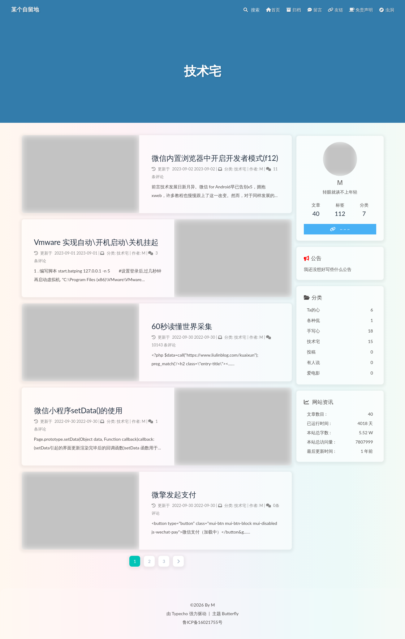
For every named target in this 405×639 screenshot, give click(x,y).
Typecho (180, 613)
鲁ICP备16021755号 (202, 622)
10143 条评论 (162, 346)
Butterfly (230, 613)
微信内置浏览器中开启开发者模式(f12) (206, 159)
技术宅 (239, 175)
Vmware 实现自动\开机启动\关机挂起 (96, 242)
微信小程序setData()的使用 (78, 411)
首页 (273, 9)
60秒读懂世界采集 (180, 327)
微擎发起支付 (172, 495)
